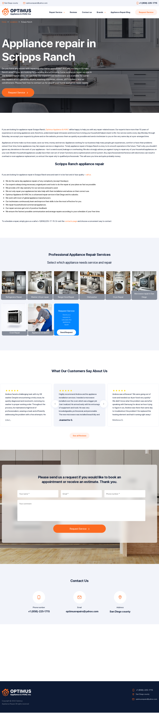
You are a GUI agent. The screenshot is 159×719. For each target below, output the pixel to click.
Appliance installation (40, 339)
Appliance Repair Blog (120, 12)
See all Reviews (79, 442)
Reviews (73, 12)
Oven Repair (14, 339)
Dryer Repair (118, 301)
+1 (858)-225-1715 (148, 3)
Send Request (66, 337)
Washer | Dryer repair (40, 301)
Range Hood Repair (66, 301)
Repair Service (55, 12)
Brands (100, 12)
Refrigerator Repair (14, 301)
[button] (55, 410)
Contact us (87, 12)
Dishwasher (93, 301)
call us (88, 174)
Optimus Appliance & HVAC (57, 129)
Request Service (146, 12)
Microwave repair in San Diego (145, 300)
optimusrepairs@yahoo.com (36, 3)
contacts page (71, 221)
